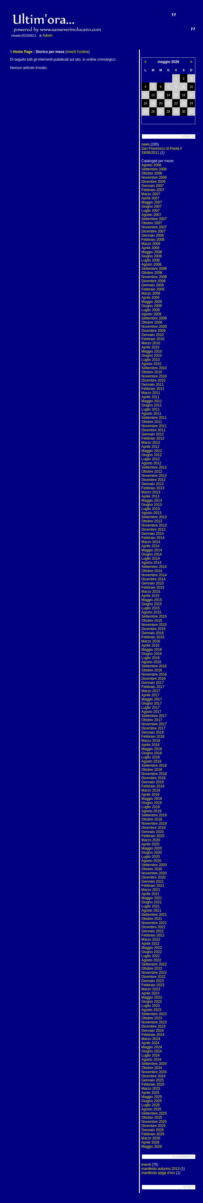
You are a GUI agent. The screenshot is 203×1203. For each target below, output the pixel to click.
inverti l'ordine (78, 52)
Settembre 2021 (154, 915)
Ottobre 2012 (151, 471)
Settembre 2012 (154, 467)
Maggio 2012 (151, 451)
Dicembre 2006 (153, 182)
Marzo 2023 (150, 989)
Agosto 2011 (151, 413)
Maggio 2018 (151, 749)
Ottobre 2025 (151, 1117)
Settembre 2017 (154, 716)
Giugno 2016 (151, 654)
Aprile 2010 (150, 347)
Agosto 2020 (151, 861)
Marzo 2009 (150, 293)
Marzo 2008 (150, 244)
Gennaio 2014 (152, 534)
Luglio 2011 (150, 409)
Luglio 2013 (150, 509)
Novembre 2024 (154, 1072)
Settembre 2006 (154, 169)
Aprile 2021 (150, 894)
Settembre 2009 (154, 318)
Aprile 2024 (150, 1043)
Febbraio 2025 (152, 1084)
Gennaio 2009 (152, 285)
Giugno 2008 (151, 256)
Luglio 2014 (150, 558)
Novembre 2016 (154, 674)
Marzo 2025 (150, 1088)
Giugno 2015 (151, 604)
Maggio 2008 (151, 252)
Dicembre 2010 (153, 380)
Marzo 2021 (150, 890)
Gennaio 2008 (152, 235)
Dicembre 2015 (153, 629)
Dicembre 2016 (153, 678)
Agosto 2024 (151, 1059)
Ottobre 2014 (151, 571)
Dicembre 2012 (153, 480)
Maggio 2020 (151, 848)
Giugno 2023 (151, 1001)
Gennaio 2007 (152, 186)
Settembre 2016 (154, 666)
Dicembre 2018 (153, 778)
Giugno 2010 (151, 355)
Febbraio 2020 (152, 836)
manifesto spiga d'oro (158, 1173)
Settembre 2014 (154, 567)
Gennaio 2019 (152, 782)
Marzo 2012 (150, 442)
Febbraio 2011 (152, 389)
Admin (47, 35)
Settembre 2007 (154, 219)
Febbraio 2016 (152, 637)
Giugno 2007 (151, 206)
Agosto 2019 (151, 811)
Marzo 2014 (150, 542)
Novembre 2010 (154, 376)
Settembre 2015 (154, 616)
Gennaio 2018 (152, 732)
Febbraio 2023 (152, 985)
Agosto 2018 (151, 761)
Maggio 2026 (151, 1146)
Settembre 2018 (154, 765)
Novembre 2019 (154, 823)
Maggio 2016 (151, 649)
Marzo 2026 (150, 1138)
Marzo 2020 (150, 840)
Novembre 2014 (154, 575)
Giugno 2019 (151, 803)
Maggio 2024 (151, 1047)
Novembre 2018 (154, 774)
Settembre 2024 (154, 1064)
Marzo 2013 (150, 492)
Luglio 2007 (150, 211)
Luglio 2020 (150, 857)
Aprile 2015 (150, 596)
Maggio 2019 (151, 799)
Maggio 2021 (151, 898)
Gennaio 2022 (152, 931)
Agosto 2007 (151, 215)
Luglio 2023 (150, 1006)
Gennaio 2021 (152, 881)
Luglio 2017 (150, 707)
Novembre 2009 (154, 326)
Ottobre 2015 (151, 621)
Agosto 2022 (151, 960)
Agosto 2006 (151, 165)
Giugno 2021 (151, 902)
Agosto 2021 (151, 910)
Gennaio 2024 (152, 1030)
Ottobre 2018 (151, 770)
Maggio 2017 (151, 699)
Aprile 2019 (150, 794)
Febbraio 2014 (152, 538)
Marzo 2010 (150, 343)
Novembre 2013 (154, 525)
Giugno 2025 (151, 1101)
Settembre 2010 (154, 368)
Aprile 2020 (150, 844)
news (145, 144)
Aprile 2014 (150, 546)
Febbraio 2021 (152, 886)
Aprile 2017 (150, 695)
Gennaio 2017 (152, 683)
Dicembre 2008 (153, 281)
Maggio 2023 (151, 997)
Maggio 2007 (151, 202)
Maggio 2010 (151, 351)
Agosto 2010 (151, 364)
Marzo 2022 (150, 939)
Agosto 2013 (151, 513)
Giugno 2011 (151, 405)
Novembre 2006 (154, 177)
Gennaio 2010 (152, 335)
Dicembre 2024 (153, 1076)
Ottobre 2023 (151, 1018)
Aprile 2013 (150, 496)
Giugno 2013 (151, 505)
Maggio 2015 (151, 600)
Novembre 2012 (154, 476)
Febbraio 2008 (152, 240)
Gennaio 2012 (152, 434)
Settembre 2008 (154, 269)
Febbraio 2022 (152, 935)
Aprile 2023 (150, 993)
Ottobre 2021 (151, 919)
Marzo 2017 (150, 691)
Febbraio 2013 (152, 488)
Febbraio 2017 (152, 687)
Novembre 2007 (154, 227)
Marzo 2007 (150, 194)
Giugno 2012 (151, 455)
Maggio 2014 (151, 550)
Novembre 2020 (154, 873)
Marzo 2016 (150, 641)
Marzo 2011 (150, 393)
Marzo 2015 (150, 592)
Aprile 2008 (150, 248)
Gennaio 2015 (152, 583)
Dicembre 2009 (153, 331)
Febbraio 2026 (152, 1134)
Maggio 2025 (151, 1097)
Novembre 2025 (154, 1122)
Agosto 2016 (151, 662)
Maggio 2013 (151, 500)
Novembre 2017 (154, 724)
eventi (146, 1164)
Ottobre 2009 (151, 322)
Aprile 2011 (150, 397)
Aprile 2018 (150, 745)
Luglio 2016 (150, 658)
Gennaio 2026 (152, 1130)
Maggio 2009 (151, 302)
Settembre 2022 (154, 964)
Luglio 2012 (150, 459)
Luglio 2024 (150, 1055)
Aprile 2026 (150, 1142)
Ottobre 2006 (151, 173)
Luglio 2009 (150, 310)
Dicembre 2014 (153, 579)
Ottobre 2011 (151, 422)
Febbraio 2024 (152, 1035)
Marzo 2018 (150, 741)
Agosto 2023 (151, 1010)
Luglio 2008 (150, 260)
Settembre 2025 (154, 1113)
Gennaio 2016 (152, 633)
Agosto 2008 (151, 264)
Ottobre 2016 (151, 670)
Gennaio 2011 (152, 384)
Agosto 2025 (151, 1109)
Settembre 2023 (154, 1014)
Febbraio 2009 (152, 289)
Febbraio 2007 (152, 190)
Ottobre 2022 (151, 968)
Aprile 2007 (150, 198)
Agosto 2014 (151, 563)
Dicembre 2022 (153, 977)
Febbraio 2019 (152, 786)
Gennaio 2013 (152, 484)
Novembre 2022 (154, 973)
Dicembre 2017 (153, 728)
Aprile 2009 (150, 297)
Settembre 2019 (154, 815)
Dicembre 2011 (153, 430)
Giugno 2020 (151, 852)
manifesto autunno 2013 (160, 1169)
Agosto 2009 (151, 314)
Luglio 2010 (150, 360)
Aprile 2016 (150, 645)
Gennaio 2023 (152, 981)
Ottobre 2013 (151, 521)
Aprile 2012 (150, 447)
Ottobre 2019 (151, 819)
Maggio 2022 (151, 948)
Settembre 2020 (154, 865)
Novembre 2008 (154, 277)
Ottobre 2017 (151, 720)
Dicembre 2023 (153, 1026)
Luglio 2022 (150, 956)
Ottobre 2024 (151, 1068)
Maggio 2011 (151, 401)
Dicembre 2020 (153, 877)
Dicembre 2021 (153, 927)
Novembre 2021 (154, 923)
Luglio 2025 (150, 1105)
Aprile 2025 (150, 1093)
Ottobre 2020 (151, 869)
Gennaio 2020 (152, 832)
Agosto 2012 (151, 463)
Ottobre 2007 (151, 223)
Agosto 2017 (151, 712)
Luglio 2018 (150, 757)
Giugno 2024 (151, 1051)
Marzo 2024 (150, 1039)
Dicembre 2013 (153, 529)
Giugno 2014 (151, 554)
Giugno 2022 (151, 952)
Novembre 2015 (154, 625)
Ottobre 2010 (151, 372)
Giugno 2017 (151, 703)
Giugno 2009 (151, 306)
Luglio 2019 (150, 807)
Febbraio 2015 (152, 587)
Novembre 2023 (154, 1022)
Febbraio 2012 (152, 438)
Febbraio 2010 (152, 339)
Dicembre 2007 (153, 231)
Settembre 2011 (154, 418)
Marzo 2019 (150, 790)
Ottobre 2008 (151, 273)
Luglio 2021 (150, 906)
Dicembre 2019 (153, 828)
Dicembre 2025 (153, 1126)
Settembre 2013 (154, 517)
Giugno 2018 (151, 753)
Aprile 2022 (150, 944)
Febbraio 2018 (152, 736)
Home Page (22, 52)
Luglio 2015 (150, 608)
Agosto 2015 (151, 612)
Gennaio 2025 (152, 1080)
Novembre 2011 (154, 426)
